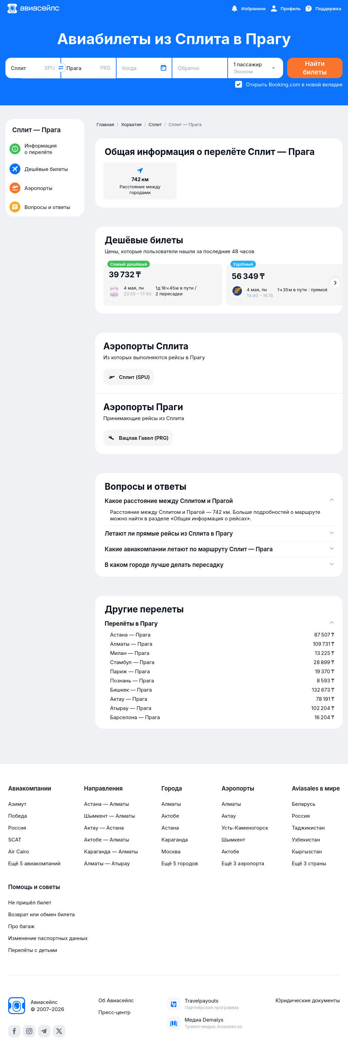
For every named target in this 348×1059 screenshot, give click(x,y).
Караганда (174, 839)
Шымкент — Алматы (109, 816)
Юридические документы (308, 1000)
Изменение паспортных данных (48, 938)
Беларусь (303, 804)
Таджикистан (308, 827)
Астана (170, 827)
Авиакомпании (29, 788)
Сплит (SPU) (128, 377)
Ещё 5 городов (179, 863)
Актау (229, 816)
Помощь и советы (34, 887)
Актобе (170, 816)
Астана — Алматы (106, 804)
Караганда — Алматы (111, 851)
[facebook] (14, 1031)
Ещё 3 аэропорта (243, 863)
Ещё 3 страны (309, 863)
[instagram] (29, 1031)
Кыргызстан (307, 851)
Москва (170, 851)
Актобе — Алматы (106, 839)
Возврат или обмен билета (41, 914)
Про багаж (21, 926)
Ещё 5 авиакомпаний (34, 863)
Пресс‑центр (114, 1012)
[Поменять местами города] (60, 67)
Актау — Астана (104, 827)
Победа (17, 816)
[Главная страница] (33, 8)
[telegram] (44, 1031)
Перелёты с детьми (32, 950)
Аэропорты (238, 788)
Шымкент (233, 839)
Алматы (171, 804)
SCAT (14, 839)
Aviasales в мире (316, 788)
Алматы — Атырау (107, 863)
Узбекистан (306, 839)
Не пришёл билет (29, 902)
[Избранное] (248, 8)
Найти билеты (315, 68)
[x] (59, 1031)
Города (171, 788)
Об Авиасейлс (116, 1000)
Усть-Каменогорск (245, 827)
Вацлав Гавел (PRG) (138, 438)
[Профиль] (285, 8)
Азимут (17, 804)
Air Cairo (18, 851)
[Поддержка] (322, 8)
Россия (17, 827)
